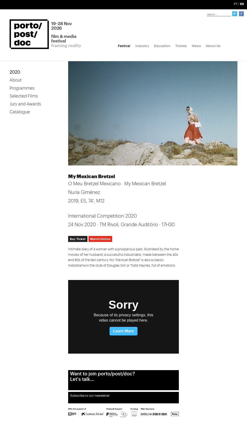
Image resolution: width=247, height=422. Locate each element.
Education (162, 46)
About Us (213, 46)
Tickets (181, 46)
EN (242, 4)
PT (235, 4)
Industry (142, 46)
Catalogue (20, 112)
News (196, 46)
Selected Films (24, 96)
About (16, 80)
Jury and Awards (25, 104)
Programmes (22, 88)
